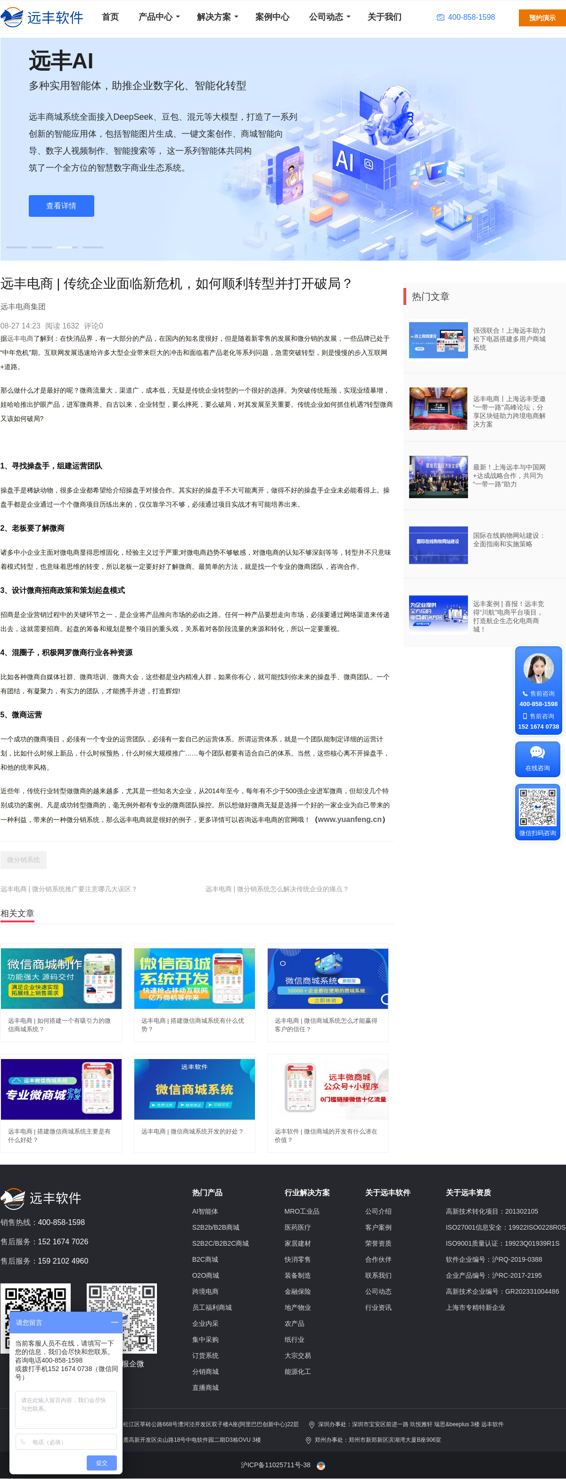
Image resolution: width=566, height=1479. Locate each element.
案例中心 (272, 17)
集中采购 (205, 1339)
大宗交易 (298, 1355)
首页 (110, 17)
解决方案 (214, 17)
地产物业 (298, 1307)
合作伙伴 (378, 1259)
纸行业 (294, 1339)
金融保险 (298, 1291)
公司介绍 (378, 1211)
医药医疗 (298, 1227)
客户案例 (378, 1227)
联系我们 (378, 1275)
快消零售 (298, 1259)
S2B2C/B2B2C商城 (220, 1243)
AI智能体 (205, 1211)
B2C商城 (205, 1259)
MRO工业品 (302, 1211)
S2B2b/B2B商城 (215, 1227)
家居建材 (298, 1243)
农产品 (294, 1323)
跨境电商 (205, 1291)
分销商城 (205, 1371)
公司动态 (326, 17)
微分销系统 (23, 859)
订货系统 (205, 1355)
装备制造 (298, 1275)
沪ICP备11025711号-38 (276, 1465)
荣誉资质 (378, 1243)
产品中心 (155, 17)
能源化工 (298, 1371)
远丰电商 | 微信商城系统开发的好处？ (193, 1131)
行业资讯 (378, 1307)
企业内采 (205, 1323)
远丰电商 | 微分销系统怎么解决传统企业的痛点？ (277, 889)
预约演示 (542, 18)
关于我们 (385, 17)
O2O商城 (206, 1275)
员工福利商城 (212, 1307)
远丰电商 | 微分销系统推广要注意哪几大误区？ (69, 889)
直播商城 (205, 1387)
